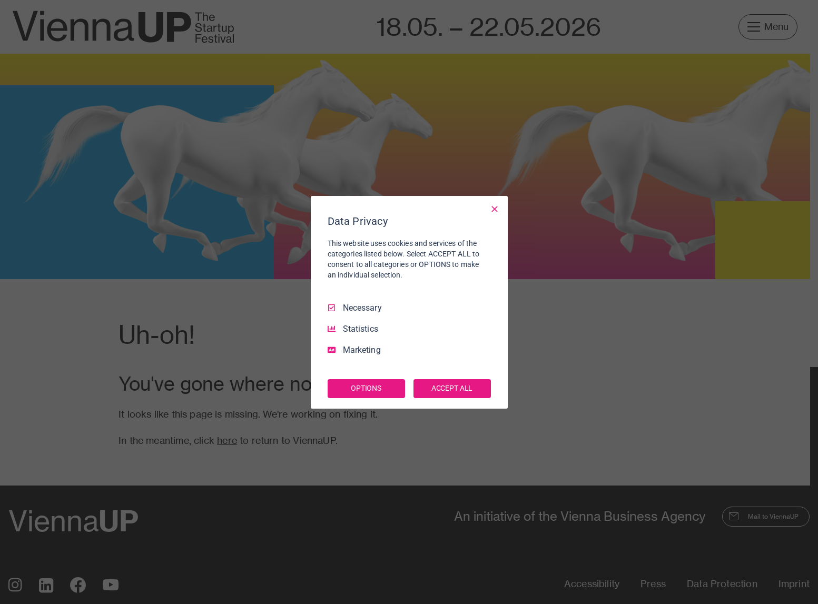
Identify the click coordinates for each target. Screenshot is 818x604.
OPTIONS (366, 388)
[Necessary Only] (494, 208)
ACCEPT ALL (452, 388)
